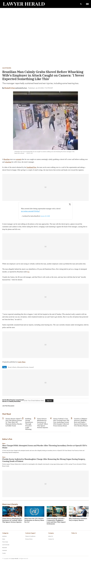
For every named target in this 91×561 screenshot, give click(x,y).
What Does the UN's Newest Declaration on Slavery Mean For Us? (34, 520)
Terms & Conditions (30, 536)
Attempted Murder (23, 367)
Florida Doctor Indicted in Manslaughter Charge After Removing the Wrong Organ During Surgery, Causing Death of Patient (43, 460)
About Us (50, 536)
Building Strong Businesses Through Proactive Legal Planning (29, 424)
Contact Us (51, 539)
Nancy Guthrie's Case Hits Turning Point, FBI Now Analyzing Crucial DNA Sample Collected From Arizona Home (61, 422)
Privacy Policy (28, 539)
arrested (18, 159)
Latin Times (22, 362)
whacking (8, 162)
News (3, 443)
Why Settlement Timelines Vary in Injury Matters (78, 519)
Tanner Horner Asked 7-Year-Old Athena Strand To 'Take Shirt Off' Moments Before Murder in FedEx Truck (14, 422)
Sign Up (49, 400)
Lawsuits (4, 550)
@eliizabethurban (21, 88)
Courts (4, 553)
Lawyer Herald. (14, 558)
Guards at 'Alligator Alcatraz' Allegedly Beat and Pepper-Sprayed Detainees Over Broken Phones (81, 422)
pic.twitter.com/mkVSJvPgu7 (30, 211)
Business (4, 547)
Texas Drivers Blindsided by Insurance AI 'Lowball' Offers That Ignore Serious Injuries (42, 423)
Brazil (10, 367)
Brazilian (7, 159)
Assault (31, 367)
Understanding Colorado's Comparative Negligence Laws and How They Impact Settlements (56, 521)
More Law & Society (10, 504)
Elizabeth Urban (9, 88)
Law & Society (6, 68)
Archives (4, 536)
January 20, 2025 (45, 216)
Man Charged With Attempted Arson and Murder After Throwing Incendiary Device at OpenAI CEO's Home (44, 446)
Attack (14, 367)
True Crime (5, 542)
